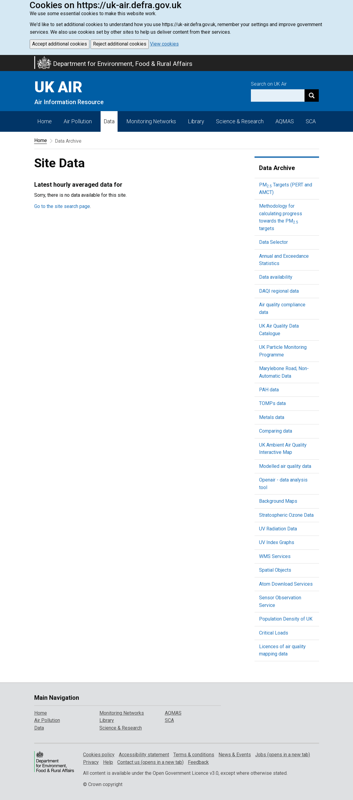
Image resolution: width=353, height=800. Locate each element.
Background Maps (278, 501)
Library (196, 121)
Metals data (271, 417)
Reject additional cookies (119, 44)
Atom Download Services (286, 584)
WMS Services (275, 556)
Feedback (198, 762)
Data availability (275, 277)
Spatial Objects (275, 570)
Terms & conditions (193, 754)
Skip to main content (3, 59)
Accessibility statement (144, 754)
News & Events (234, 754)
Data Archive (277, 168)
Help (108, 762)
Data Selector (273, 242)
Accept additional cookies (59, 44)
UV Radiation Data (278, 529)
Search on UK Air (269, 84)
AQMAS (284, 121)
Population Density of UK (285, 619)
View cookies (164, 44)
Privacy (91, 762)
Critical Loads (273, 633)
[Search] (312, 95)
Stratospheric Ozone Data (286, 515)
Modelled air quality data (285, 466)
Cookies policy (99, 754)
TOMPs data (272, 403)
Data (109, 121)
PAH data (269, 390)
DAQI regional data (279, 291)
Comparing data (275, 431)
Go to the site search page (62, 206)
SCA (311, 121)
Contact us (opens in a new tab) (150, 762)
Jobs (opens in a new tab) (282, 754)
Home (44, 121)
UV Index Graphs (276, 542)
